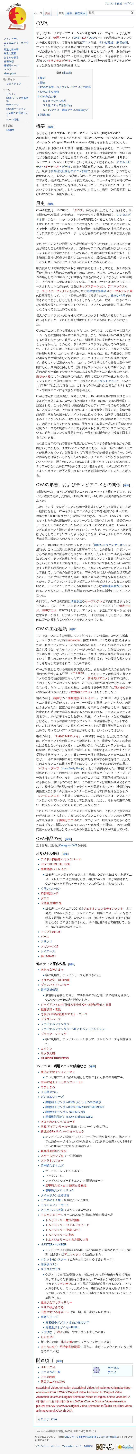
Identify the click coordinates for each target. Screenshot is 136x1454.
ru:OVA (59, 1406)
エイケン (46, 1048)
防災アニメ (48, 1381)
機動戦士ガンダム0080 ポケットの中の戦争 (73, 1102)
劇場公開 (122, 42)
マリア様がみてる (52, 1307)
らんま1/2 (47, 1337)
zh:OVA (67, 1410)
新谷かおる (43, 376)
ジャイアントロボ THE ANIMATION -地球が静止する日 (76, 1004)
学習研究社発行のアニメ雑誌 (69, 171)
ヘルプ (7, 69)
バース (45, 936)
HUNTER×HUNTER (53, 1244)
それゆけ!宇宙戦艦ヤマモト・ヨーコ (64, 1014)
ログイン (129, 3)
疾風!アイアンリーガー (55, 1126)
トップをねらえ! (51, 931)
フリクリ (46, 941)
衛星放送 (76, 601)
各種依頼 (9, 61)
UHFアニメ (49, 610)
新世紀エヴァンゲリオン (110, 544)
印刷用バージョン (16, 108)
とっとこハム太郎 (52, 1209)
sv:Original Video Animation (82, 1406)
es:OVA (51, 1392)
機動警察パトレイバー (82, 698)
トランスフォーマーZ (54, 1205)
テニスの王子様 (51, 1200)
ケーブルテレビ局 (120, 291)
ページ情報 (12, 119)
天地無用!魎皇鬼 (51, 903)
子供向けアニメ (66, 820)
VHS (76, 37)
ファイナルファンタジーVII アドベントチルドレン (73, 1029)
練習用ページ (11, 65)
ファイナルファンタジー (56, 1024)
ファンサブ (64, 1283)
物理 (56, 37)
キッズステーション (92, 286)
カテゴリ (43, 1419)
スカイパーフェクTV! (55, 291)
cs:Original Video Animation (53, 1387)
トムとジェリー (51, 1214)
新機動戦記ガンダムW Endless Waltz (69, 1116)
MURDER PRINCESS (55, 1058)
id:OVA (54, 1397)
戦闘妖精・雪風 (51, 1009)
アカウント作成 (113, 3)
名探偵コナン (49, 1264)
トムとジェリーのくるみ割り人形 (66, 1239)
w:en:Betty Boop (72, 768)
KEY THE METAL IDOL (55, 864)
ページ (38, 13)
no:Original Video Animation (108, 1401)
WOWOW (74, 640)
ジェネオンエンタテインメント (103, 908)
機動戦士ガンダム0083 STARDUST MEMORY (74, 1107)
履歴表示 (80, 13)
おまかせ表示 (11, 57)
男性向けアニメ (98, 678)
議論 (47, 13)
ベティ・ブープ (49, 768)
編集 (51, 126)
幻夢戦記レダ (49, 893)
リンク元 (11, 94)
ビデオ (66, 166)
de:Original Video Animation (89, 1387)
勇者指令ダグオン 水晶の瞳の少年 (67, 1322)
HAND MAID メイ (67, 736)
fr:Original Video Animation (82, 1392)
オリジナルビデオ (59, 60)
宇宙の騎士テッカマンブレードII (61, 1082)
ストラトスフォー (52, 1160)
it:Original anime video (108, 1397)
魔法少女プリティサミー (56, 1302)
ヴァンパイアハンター (55, 984)
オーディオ (52, 166)
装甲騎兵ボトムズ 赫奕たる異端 (65, 1185)
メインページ (11, 38)
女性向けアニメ (81, 692)
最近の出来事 (11, 49)
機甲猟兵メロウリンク (59, 1190)
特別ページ (12, 104)
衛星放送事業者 (97, 291)
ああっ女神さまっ (52, 969)
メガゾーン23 (49, 946)
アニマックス (116, 286)
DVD (92, 37)
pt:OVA (50, 1406)
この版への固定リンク (17, 114)
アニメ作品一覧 (51, 1372)
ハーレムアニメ (49, 795)
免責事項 (88, 1446)
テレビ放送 (106, 42)
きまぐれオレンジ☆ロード (58, 1121)
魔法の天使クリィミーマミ (58, 1072)
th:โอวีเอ (106, 1406)
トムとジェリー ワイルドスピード (67, 1225)
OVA (54, 1419)
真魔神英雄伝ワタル (53, 1151)
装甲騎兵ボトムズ (52, 1165)
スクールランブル (52, 1155)
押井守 (57, 698)
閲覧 (61, 13)
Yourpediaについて (71, 1446)
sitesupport (10, 73)
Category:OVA (68, 845)
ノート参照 (77, 672)
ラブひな (46, 1332)
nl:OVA (85, 1401)
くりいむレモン (51, 888)
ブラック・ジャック (53, 1033)
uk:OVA (57, 1410)
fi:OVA (61, 1392)
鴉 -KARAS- (48, 956)
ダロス (78, 210)
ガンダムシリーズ (52, 1096)
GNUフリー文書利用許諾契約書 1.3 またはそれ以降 (90, 1437)
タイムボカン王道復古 (55, 1195)
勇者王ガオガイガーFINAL (62, 1327)
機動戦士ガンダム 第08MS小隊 (65, 1112)
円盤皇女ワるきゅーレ (55, 1312)
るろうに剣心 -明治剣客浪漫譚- (61, 1346)
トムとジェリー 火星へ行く (63, 1230)
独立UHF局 (118, 295)
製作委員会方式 (112, 586)
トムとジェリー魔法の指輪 (62, 1220)
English (10, 130)
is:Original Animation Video (76, 1397)
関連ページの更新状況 (17, 99)
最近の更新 (10, 53)
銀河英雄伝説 (49, 989)
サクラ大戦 (48, 1053)
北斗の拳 (66, 1341)
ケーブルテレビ (95, 601)
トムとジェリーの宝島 (59, 1234)
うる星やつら (49, 1092)
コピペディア (13, 83)
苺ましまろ (48, 1087)
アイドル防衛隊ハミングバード (61, 859)
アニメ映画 (48, 1376)
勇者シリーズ (49, 1317)
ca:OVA (60, 1381)
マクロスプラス (51, 1269)
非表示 (67, 72)
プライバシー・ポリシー (47, 1446)
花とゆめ (120, 687)
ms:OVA (75, 1401)
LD (84, 37)
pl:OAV (40, 1406)
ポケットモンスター (53, 1259)
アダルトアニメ (107, 381)
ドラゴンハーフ (51, 1019)
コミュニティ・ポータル (16, 44)
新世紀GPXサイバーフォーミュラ (62, 1131)
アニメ (86, 42)
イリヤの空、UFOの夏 (55, 980)
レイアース (48, 951)
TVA (57, 1332)
